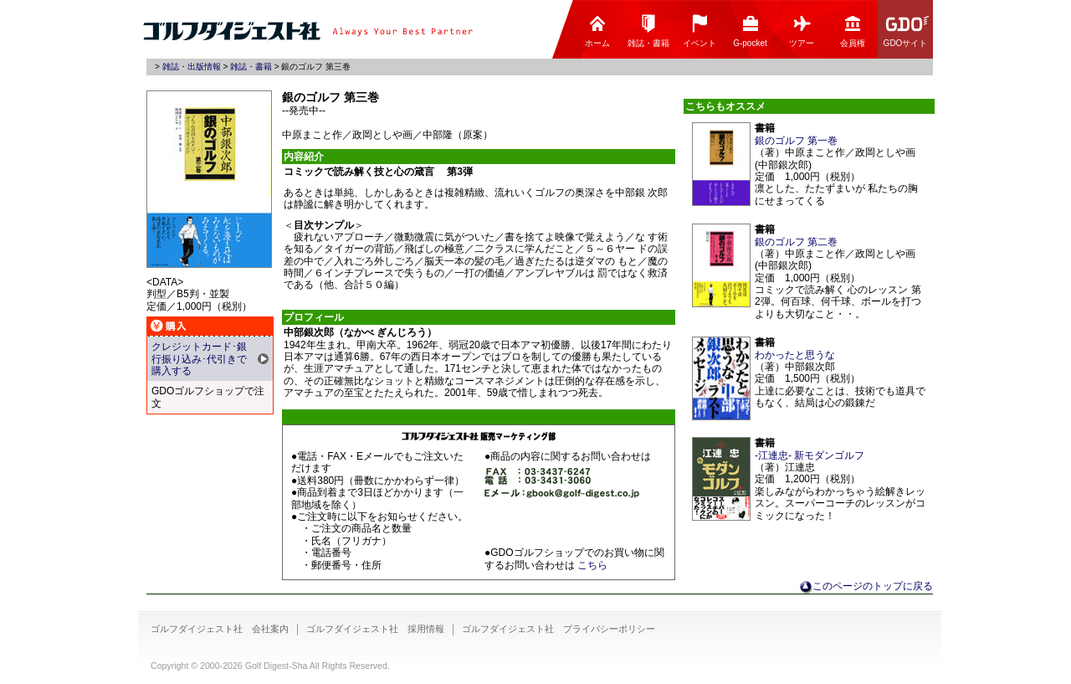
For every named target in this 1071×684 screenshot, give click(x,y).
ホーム (597, 30)
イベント (699, 30)
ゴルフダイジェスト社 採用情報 (375, 629)
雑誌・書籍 (648, 30)
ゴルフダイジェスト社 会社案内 (220, 629)
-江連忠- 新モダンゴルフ (809, 455)
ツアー (801, 30)
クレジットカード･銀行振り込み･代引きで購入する (199, 359)
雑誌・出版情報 (191, 66)
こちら (592, 565)
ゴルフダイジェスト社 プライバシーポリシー (558, 629)
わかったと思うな (795, 355)
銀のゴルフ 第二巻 (796, 242)
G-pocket (750, 30)
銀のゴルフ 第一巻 (796, 141)
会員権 (852, 30)
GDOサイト (907, 30)
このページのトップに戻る (872, 586)
